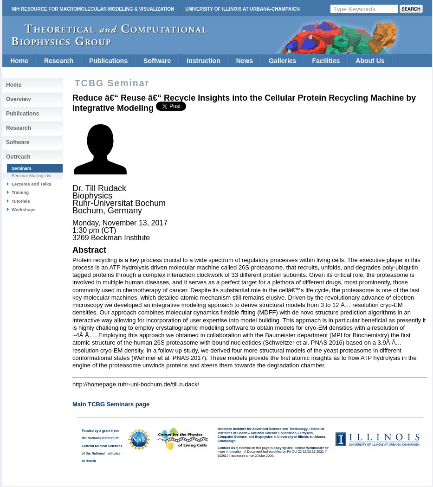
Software (157, 60)
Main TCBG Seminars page (110, 404)
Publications (108, 60)
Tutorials (21, 201)
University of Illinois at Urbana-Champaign (242, 9)
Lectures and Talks (32, 183)
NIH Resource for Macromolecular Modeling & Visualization (93, 9)
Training (20, 192)
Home (19, 60)
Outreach (18, 157)
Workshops (24, 209)
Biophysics (263, 437)
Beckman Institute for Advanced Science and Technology (263, 429)
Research (58, 60)
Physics (306, 433)
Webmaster (315, 448)
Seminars (22, 168)
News (244, 60)
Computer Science (232, 437)
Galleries (282, 60)
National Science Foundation (274, 433)
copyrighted (283, 448)
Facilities (326, 60)
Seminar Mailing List (32, 175)
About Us (369, 60)
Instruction (203, 60)
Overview (18, 99)
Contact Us (226, 448)
